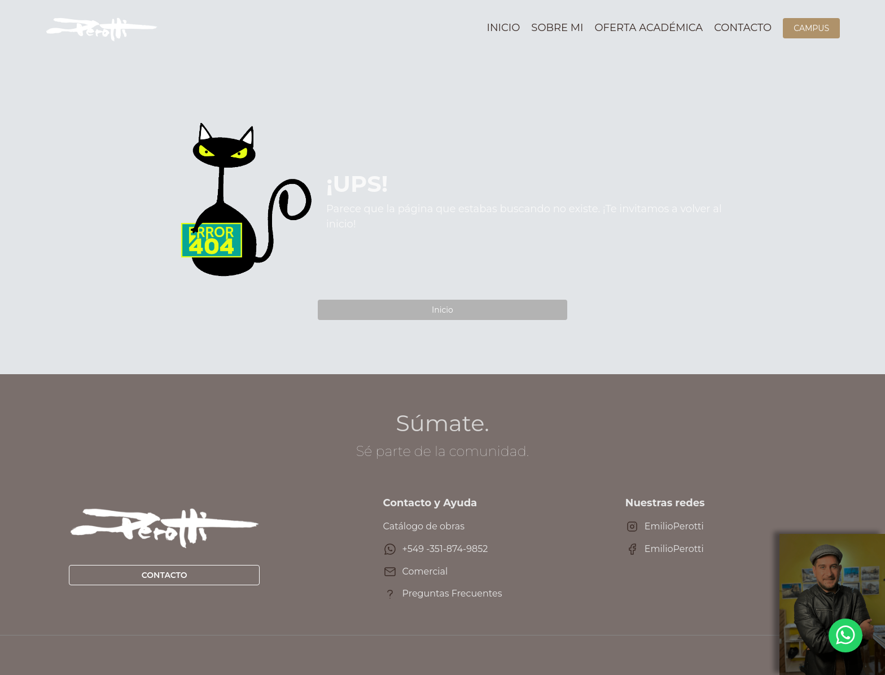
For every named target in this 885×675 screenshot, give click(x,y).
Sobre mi (557, 27)
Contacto (743, 27)
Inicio (503, 27)
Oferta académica (649, 27)
